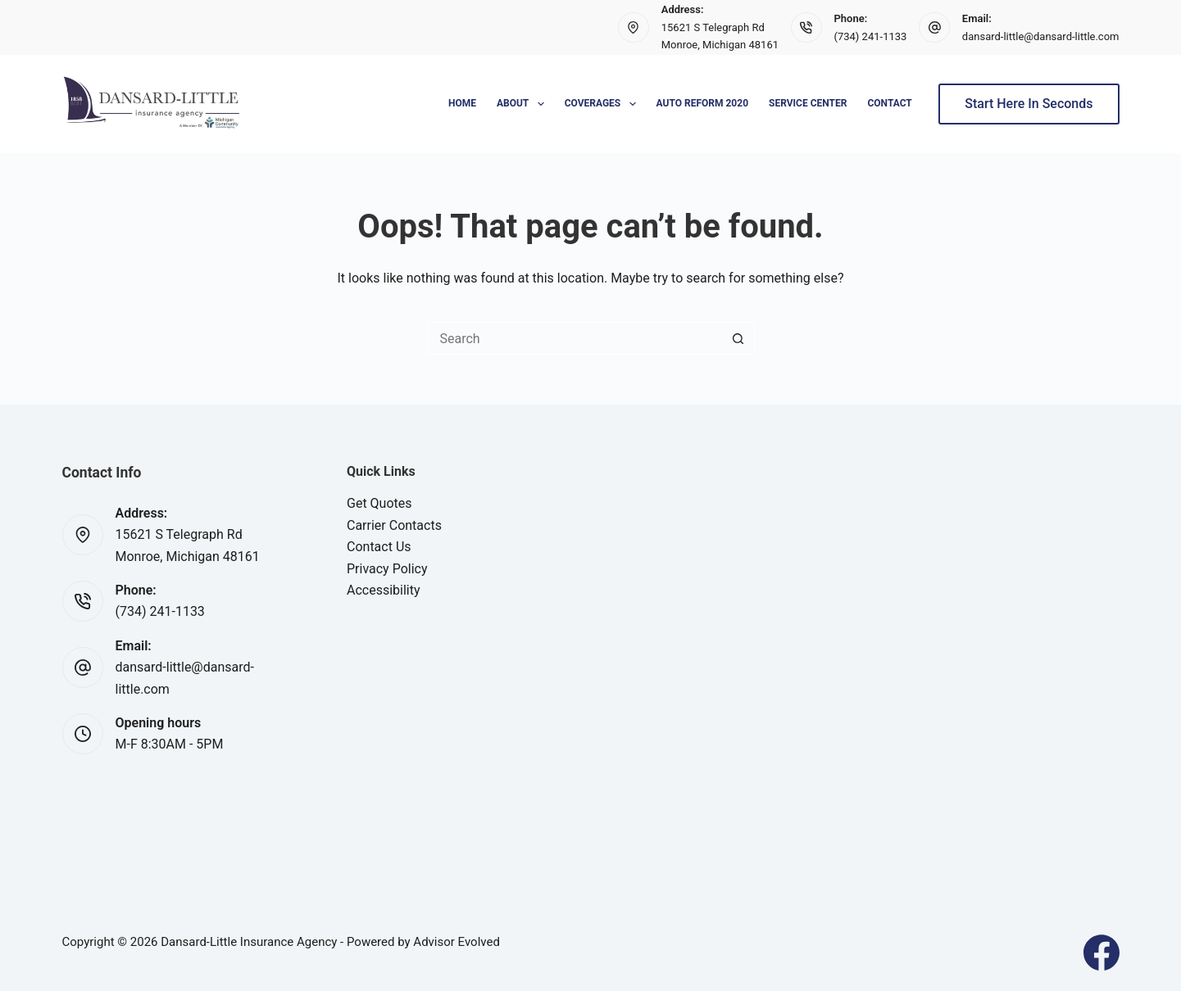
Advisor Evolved (456, 941)
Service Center (808, 103)
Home (462, 103)
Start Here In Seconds (1028, 103)
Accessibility (383, 590)
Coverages (604, 104)
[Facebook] (1101, 952)
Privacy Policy (387, 569)
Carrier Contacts (394, 525)
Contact (889, 103)
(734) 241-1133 (870, 36)
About (524, 104)
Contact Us (379, 546)
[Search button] (738, 338)
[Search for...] (574, 338)
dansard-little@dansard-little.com (1041, 36)
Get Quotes (379, 503)
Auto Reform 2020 (702, 103)
